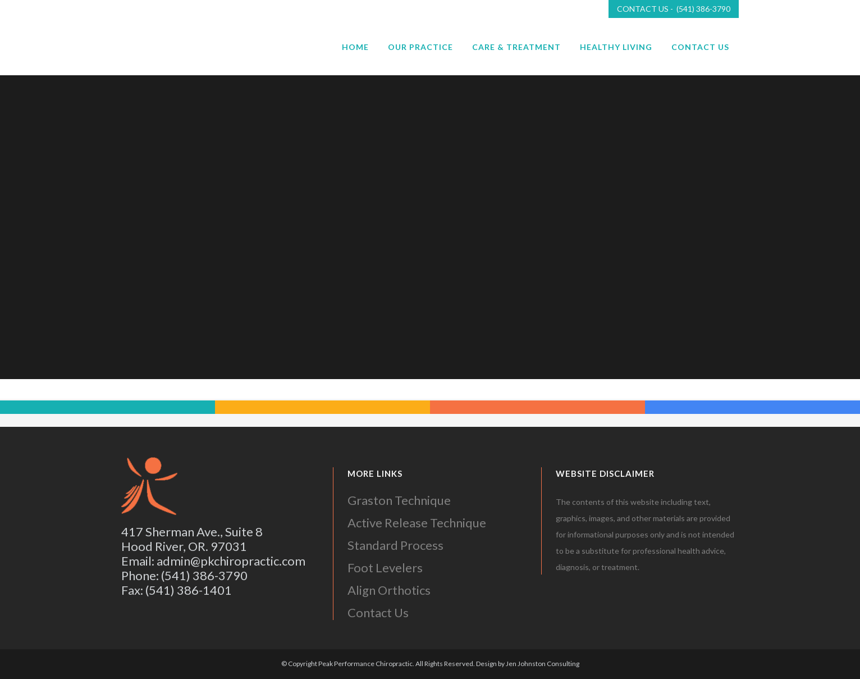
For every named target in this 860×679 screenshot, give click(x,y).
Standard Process (395, 545)
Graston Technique (399, 500)
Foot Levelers (385, 567)
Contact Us (378, 612)
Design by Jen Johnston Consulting (527, 663)
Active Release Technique (416, 522)
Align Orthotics (389, 590)
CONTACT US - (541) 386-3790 (673, 8)
